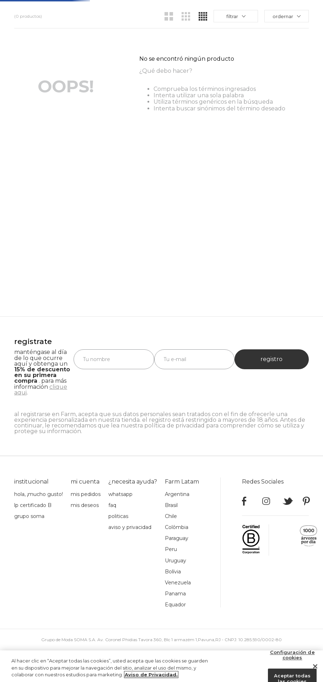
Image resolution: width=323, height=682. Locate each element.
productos (155, 10)
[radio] (169, 37)
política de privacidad (174, 425)
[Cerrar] (315, 666)
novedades (117, 10)
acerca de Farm (197, 10)
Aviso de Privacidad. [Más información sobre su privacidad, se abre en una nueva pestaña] (151, 675)
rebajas (236, 10)
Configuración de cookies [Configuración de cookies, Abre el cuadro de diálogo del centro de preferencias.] (292, 655)
